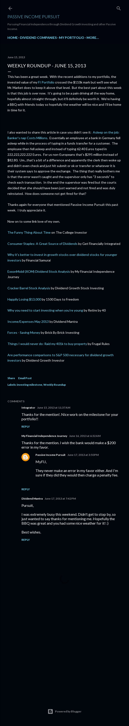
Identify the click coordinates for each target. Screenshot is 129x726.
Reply (25, 426)
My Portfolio (71, 38)
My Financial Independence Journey (44, 436)
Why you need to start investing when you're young (45, 310)
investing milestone (29, 384)
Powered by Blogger (64, 711)
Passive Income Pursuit (33, 16)
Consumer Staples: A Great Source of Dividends (42, 244)
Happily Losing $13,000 (24, 299)
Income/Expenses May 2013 (28, 321)
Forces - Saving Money (23, 332)
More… (93, 38)
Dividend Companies (38, 38)
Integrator (28, 407)
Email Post (25, 378)
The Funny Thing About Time (29, 232)
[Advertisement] (64, 652)
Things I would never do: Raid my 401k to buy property (47, 344)
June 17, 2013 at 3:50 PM (83, 455)
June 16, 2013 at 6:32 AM (85, 436)
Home (12, 38)
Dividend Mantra (32, 498)
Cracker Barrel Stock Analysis (28, 288)
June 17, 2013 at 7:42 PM (60, 498)
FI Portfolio (46, 82)
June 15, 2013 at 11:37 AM (53, 407)
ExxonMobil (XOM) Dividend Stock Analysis (38, 271)
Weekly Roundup (54, 384)
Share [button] (11, 378)
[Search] (119, 7)
